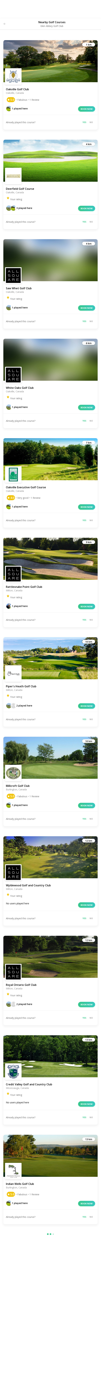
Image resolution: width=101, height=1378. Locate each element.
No (91, 122)
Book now (87, 109)
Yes (84, 122)
